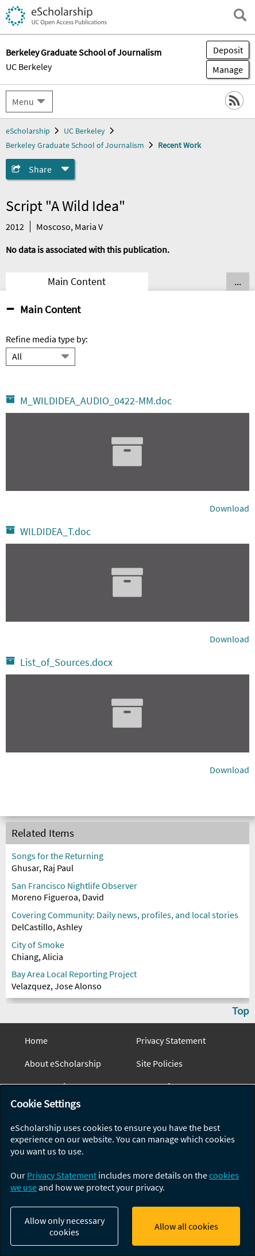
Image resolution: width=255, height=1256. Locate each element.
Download (229, 508)
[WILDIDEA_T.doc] (127, 583)
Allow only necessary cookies (65, 1226)
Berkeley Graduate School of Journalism (75, 145)
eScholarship (28, 131)
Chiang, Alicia (37, 956)
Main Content (77, 281)
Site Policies (159, 1063)
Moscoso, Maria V (69, 226)
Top (240, 1010)
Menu (23, 101)
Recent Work (179, 145)
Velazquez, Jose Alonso (56, 986)
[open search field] (240, 15)
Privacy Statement (171, 1040)
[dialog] (127, 1170)
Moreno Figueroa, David (57, 897)
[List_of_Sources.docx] (127, 713)
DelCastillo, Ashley (46, 927)
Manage (224, 69)
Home (36, 1040)
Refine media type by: (47, 339)
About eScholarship (63, 1063)
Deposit (228, 50)
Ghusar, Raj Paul (42, 867)
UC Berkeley (29, 66)
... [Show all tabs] (237, 281)
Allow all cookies (186, 1226)
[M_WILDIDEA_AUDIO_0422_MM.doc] (127, 452)
